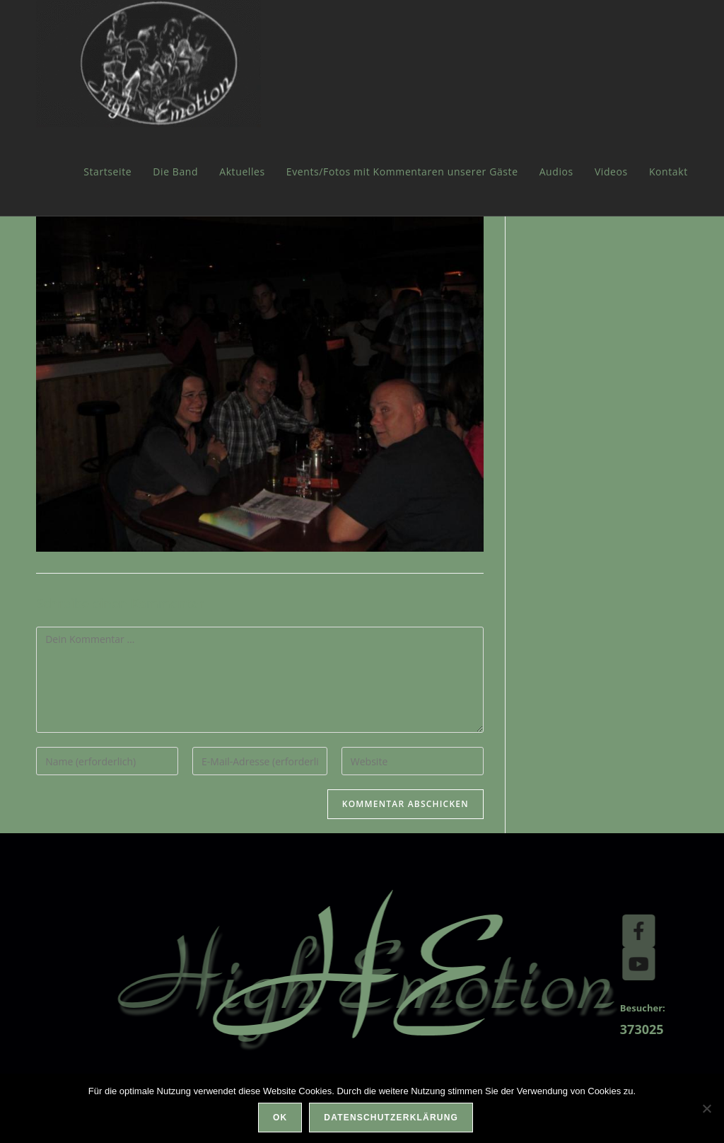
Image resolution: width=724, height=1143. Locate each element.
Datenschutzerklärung (391, 1117)
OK (280, 1117)
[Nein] (706, 1108)
